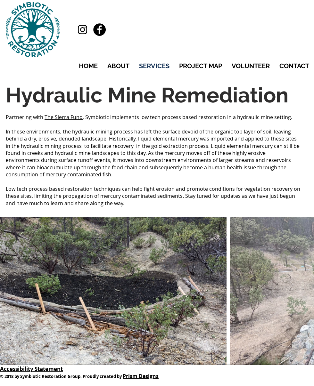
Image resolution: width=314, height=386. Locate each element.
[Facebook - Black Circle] (99, 29)
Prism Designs (141, 376)
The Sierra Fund (64, 117)
